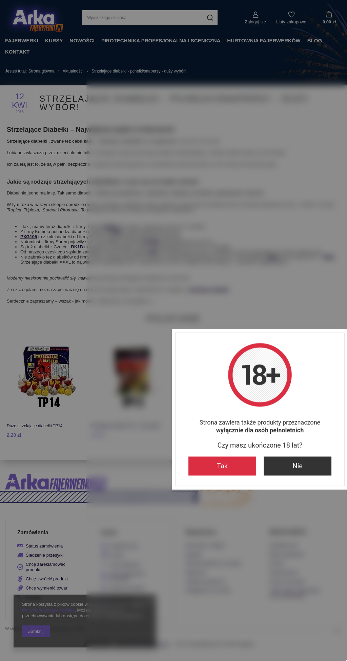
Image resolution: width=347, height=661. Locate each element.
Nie (211, 388)
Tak (135, 388)
